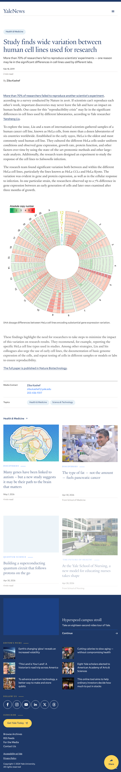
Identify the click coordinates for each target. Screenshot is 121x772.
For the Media (11, 742)
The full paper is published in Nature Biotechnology (35, 371)
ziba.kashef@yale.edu (39, 393)
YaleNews (14, 12)
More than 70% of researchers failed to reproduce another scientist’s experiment (53, 96)
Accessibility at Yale (12, 753)
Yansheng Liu (11, 119)
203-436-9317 (34, 396)
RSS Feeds (9, 738)
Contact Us (9, 746)
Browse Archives (12, 734)
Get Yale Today (17, 723)
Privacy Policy (9, 758)
